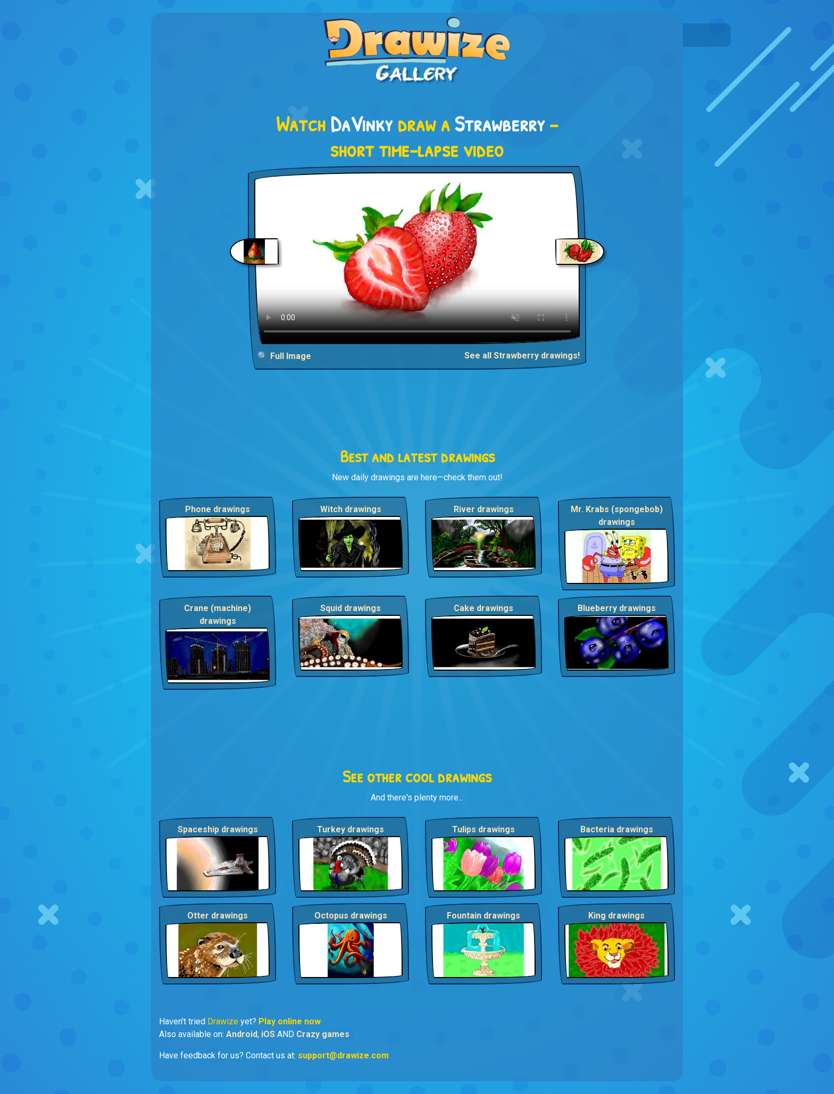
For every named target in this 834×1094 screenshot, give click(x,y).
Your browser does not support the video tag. (417, 258)
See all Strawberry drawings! (522, 355)
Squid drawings (350, 608)
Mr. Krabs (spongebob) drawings (617, 515)
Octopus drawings (350, 916)
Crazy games (322, 1034)
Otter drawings (217, 916)
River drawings (484, 509)
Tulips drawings (483, 829)
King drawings (616, 916)
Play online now (289, 1021)
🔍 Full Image (284, 356)
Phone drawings (217, 509)
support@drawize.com (343, 1055)
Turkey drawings (350, 829)
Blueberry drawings (617, 608)
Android (241, 1034)
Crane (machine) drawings (217, 614)
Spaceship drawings (218, 829)
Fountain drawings (483, 916)
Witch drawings (350, 509)
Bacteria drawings (616, 829)
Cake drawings (483, 608)
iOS (268, 1034)
